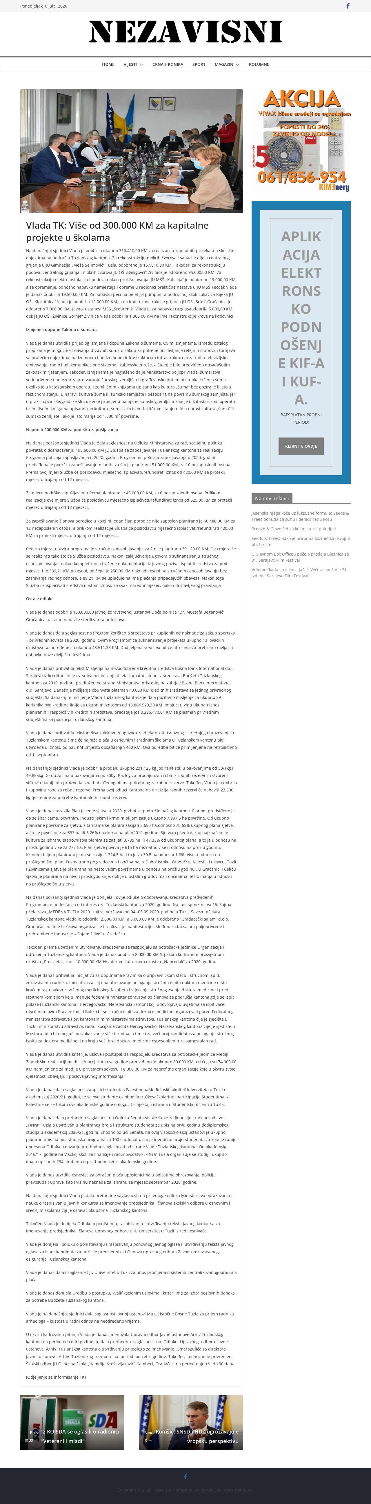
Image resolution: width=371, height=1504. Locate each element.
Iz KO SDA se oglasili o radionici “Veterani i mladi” (72, 1436)
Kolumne (259, 64)
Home (108, 64)
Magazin (224, 64)
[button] (140, 64)
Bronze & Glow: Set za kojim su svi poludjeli (294, 530)
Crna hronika (167, 64)
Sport (198, 64)
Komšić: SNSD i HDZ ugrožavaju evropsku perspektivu (191, 1436)
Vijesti (130, 64)
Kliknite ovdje (301, 447)
